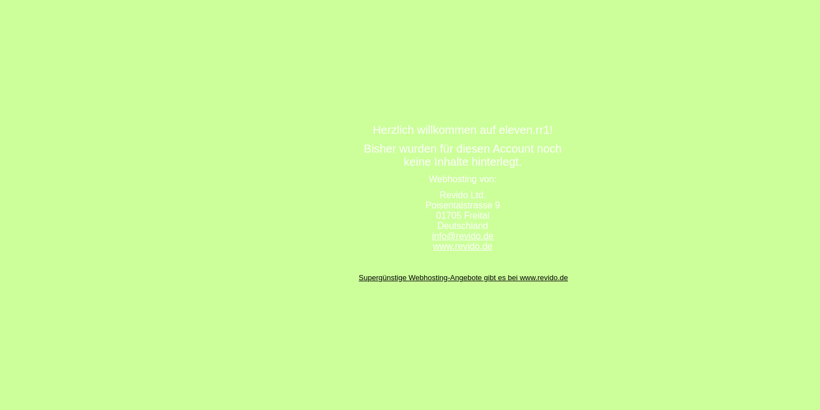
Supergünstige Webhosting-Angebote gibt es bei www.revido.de (463, 277)
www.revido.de (462, 246)
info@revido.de (463, 236)
